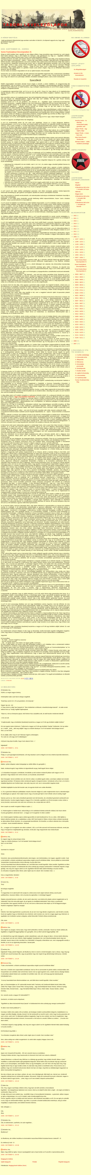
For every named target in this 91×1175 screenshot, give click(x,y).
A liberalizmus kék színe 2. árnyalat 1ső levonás (82, 204)
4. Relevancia (79, 362)
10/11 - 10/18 (79, 252)
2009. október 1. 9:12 (9, 832)
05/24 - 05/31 (79, 306)
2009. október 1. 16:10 (10, 1081)
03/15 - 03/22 (79, 322)
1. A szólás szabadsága (82, 355)
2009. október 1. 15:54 (10, 1042)
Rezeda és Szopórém (80, 79)
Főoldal (34, 1162)
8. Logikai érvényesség (82, 373)
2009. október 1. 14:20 (10, 945)
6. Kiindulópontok (80, 368)
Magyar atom (79, 194)
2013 (75, 226)
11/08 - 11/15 (79, 247)
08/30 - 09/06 (79, 279)
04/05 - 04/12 (79, 316)
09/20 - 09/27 (79, 274)
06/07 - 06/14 (79, 301)
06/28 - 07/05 (79, 293)
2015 (75, 221)
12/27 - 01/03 (79, 239)
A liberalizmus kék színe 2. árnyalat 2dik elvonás (82, 198)
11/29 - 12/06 (79, 244)
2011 (75, 231)
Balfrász (5, 836)
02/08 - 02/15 (79, 327)
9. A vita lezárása (80, 375)
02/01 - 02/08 (79, 329)
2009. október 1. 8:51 (9, 748)
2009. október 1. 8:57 (9, 757)
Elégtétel (77, 185)
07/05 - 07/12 (79, 290)
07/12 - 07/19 (79, 287)
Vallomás (78, 191)
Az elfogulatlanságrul (80, 69)
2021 (75, 218)
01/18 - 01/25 (79, 332)
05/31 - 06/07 (79, 303)
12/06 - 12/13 (79, 241)
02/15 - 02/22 (79, 324)
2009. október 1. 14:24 (10, 958)
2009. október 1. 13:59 (10, 923)
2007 (75, 343)
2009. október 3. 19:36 (10, 1145)
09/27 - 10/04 (79, 257)
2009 (75, 236)
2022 (75, 215)
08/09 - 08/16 (79, 285)
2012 (75, 229)
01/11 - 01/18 (79, 335)
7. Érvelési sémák (80, 371)
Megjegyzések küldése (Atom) (17, 1165)
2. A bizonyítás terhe (81, 357)
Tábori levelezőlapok (35, 25)
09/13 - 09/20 (79, 277)
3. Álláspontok (79, 359)
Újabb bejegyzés (6, 1162)
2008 (75, 341)
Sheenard (5, 761)
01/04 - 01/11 (79, 337)
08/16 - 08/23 (79, 282)
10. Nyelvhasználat (80, 377)
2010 (75, 234)
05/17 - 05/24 (79, 308)
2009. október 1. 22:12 (10, 1125)
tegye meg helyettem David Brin (24, 397)
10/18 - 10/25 (79, 249)
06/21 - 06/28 (79, 295)
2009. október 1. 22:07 (10, 1116)
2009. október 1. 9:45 (9, 877)
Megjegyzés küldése (7, 1159)
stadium (9, 680)
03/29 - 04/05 (79, 319)
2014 (75, 223)
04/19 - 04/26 (79, 311)
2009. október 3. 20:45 (10, 1154)
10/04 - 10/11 (79, 255)
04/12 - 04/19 (79, 314)
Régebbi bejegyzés (64, 1162)
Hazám (77, 182)
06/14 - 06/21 (79, 298)
